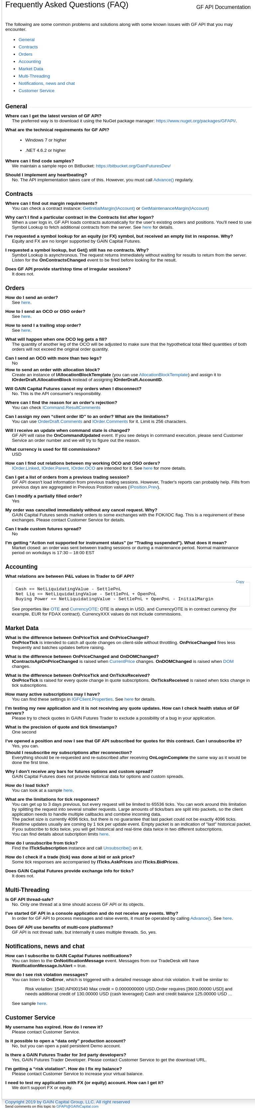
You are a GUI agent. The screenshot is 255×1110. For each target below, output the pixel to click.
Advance (163, 179)
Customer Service (36, 90)
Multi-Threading (34, 76)
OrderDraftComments (60, 421)
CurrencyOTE (84, 609)
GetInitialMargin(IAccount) (109, 208)
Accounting (30, 61)
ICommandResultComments (71, 407)
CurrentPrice (122, 661)
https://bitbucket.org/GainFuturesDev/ (133, 165)
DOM (228, 661)
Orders (26, 54)
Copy (240, 582)
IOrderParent (55, 468)
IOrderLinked (25, 468)
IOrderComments (110, 421)
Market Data (31, 68)
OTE (55, 609)
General (27, 39)
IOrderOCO (83, 468)
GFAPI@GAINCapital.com (77, 1106)
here (146, 227)
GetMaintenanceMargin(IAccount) (175, 208)
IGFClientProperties (92, 699)
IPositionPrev (143, 487)
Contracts (28, 46)
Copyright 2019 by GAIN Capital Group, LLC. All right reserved (67, 1101)
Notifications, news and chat (47, 83)
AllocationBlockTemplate (163, 374)
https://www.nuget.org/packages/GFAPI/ (196, 120)
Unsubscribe (118, 848)
